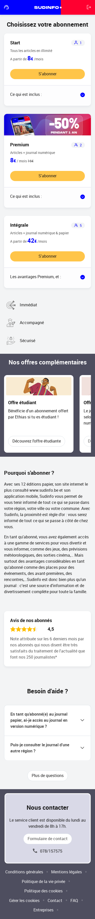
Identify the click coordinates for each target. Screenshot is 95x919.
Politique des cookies (43, 891)
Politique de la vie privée (43, 881)
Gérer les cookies (24, 900)
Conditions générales (24, 872)
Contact (55, 900)
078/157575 (51, 851)
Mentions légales (66, 872)
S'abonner (47, 74)
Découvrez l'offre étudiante (36, 441)
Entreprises (43, 910)
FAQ (74, 900)
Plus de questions (48, 775)
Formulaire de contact (48, 838)
